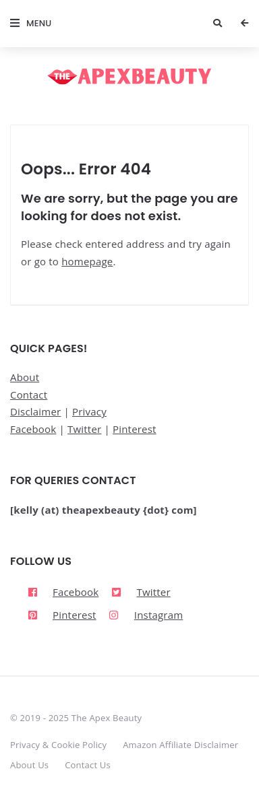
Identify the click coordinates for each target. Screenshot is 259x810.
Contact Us (88, 765)
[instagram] (143, 615)
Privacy (89, 411)
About (24, 377)
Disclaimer (35, 411)
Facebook (33, 429)
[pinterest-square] (61, 615)
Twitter (84, 429)
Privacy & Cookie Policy (58, 745)
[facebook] (62, 592)
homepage (87, 261)
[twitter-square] (141, 592)
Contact (28, 394)
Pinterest (134, 429)
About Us (29, 765)
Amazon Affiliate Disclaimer (180, 745)
